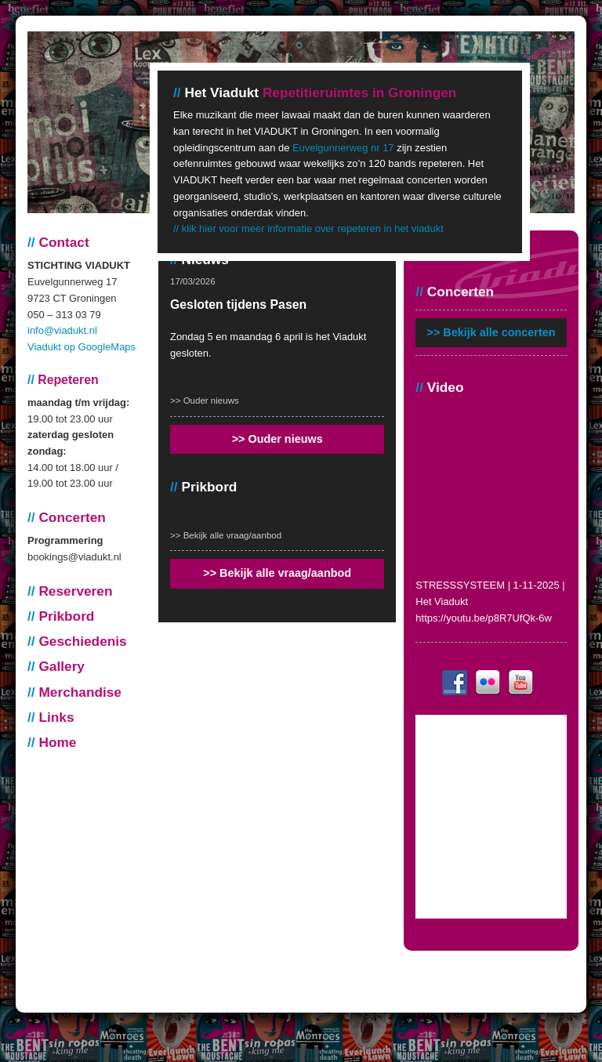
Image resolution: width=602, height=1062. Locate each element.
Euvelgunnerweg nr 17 (343, 148)
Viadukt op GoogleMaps (81, 347)
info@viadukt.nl (62, 330)
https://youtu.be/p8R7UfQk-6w (483, 618)
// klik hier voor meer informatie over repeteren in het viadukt (308, 228)
